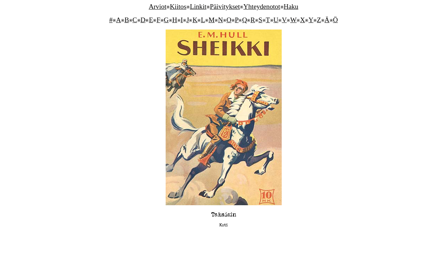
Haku (291, 6)
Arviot (157, 6)
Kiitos (178, 6)
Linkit (198, 6)
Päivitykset (225, 6)
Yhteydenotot (261, 6)
